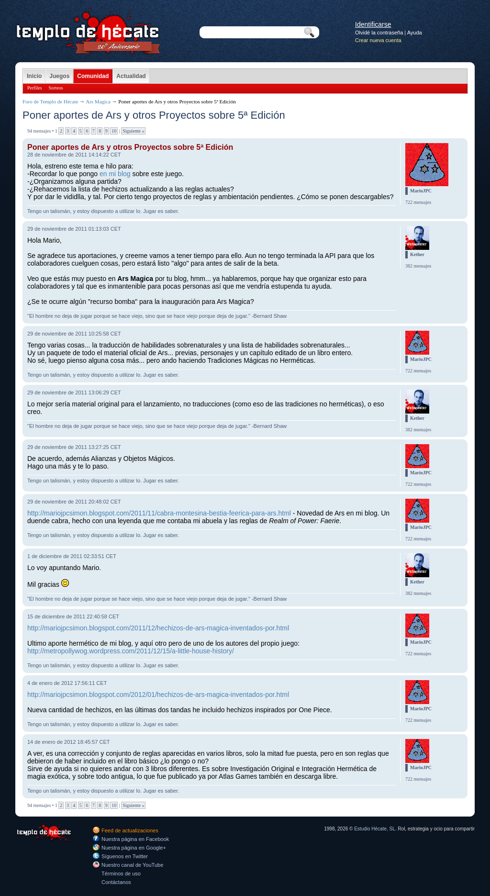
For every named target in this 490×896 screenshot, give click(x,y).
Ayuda (414, 32)
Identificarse (373, 24)
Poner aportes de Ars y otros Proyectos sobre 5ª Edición (130, 147)
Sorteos (56, 87)
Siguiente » (133, 131)
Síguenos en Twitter (124, 856)
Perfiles (34, 87)
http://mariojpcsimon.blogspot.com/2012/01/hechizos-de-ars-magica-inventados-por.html (158, 694)
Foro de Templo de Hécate (50, 101)
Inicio (34, 76)
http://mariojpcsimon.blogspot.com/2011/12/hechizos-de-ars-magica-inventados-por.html (158, 628)
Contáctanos (116, 882)
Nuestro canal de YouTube (132, 865)
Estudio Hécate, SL (374, 828)
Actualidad (130, 76)
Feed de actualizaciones (129, 830)
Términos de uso (121, 873)
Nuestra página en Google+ (133, 848)
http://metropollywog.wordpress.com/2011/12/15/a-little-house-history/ (130, 651)
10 (113, 131)
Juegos (59, 76)
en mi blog (115, 174)
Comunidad (93, 76)
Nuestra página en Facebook (135, 839)
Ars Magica (98, 101)
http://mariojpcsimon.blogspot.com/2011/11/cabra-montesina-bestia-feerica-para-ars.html (159, 513)
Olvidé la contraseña (379, 32)
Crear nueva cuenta (378, 40)
